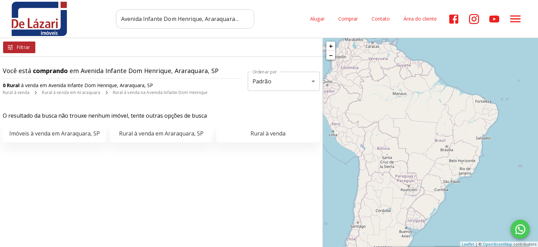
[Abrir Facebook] (454, 19)
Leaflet (468, 244)
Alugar (317, 19)
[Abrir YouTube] (494, 19)
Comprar (348, 19)
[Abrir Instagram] (474, 19)
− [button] (330, 55)
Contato (381, 19)
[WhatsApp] (520, 229)
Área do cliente (420, 19)
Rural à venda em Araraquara (71, 92)
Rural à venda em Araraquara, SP (161, 133)
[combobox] (185, 18)
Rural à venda (16, 92)
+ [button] (331, 46)
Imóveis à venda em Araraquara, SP (54, 133)
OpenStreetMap (497, 244)
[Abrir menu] (515, 19)
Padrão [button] (262, 81)
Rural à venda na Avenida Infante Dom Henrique (160, 92)
